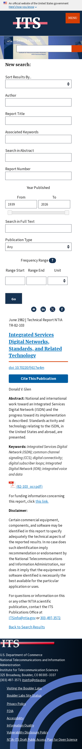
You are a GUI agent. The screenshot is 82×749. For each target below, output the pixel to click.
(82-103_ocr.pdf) (29, 486)
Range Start (15, 270)
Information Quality (20, 725)
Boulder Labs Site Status (24, 695)
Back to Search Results (27, 627)
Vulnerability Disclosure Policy (27, 732)
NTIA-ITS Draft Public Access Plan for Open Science (42, 739)
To (54, 197)
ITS (28, 23)
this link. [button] (42, 501)
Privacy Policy (16, 704)
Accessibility (15, 718)
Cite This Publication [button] (38, 378)
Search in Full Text (20, 221)
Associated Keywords (21, 132)
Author (10, 95)
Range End (36, 270)
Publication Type (18, 240)
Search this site (28, 40)
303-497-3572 (50, 617)
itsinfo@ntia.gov (34, 680)
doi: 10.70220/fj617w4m (26, 367)
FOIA (10, 711)
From (21, 197)
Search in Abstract (19, 151)
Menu (72, 18)
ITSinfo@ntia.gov (22, 617)
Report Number (17, 169)
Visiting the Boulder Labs (24, 688)
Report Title (15, 114)
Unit (57, 270)
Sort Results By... (18, 77)
